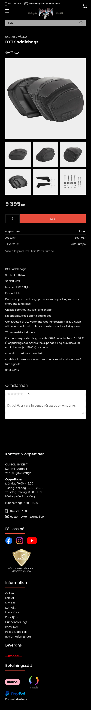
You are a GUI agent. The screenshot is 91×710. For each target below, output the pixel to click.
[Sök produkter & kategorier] (43, 23)
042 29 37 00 (15, 3)
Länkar (9, 598)
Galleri (9, 593)
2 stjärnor (12, 394)
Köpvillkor (11, 627)
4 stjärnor (18, 394)
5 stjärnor (21, 394)
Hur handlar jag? (16, 622)
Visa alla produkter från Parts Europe (29, 251)
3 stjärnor (15, 394)
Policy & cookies (16, 632)
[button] (7, 12)
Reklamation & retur (18, 636)
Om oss (10, 603)
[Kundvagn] (84, 5)
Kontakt (10, 608)
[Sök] (81, 23)
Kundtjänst (12, 617)
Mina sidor (12, 612)
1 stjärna (8, 394)
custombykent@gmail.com (44, 3)
